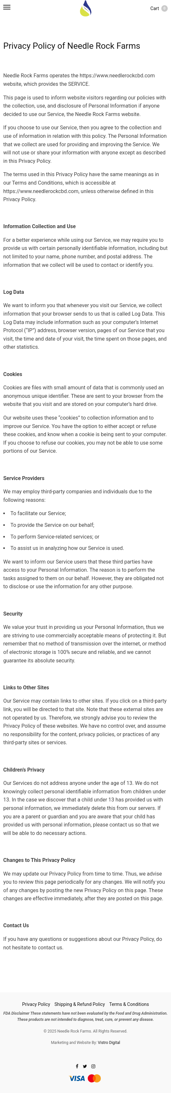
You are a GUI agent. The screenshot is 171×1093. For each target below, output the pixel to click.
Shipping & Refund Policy (80, 1004)
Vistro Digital (109, 1042)
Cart (159, 8)
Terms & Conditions (129, 1004)
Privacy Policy (36, 1004)
